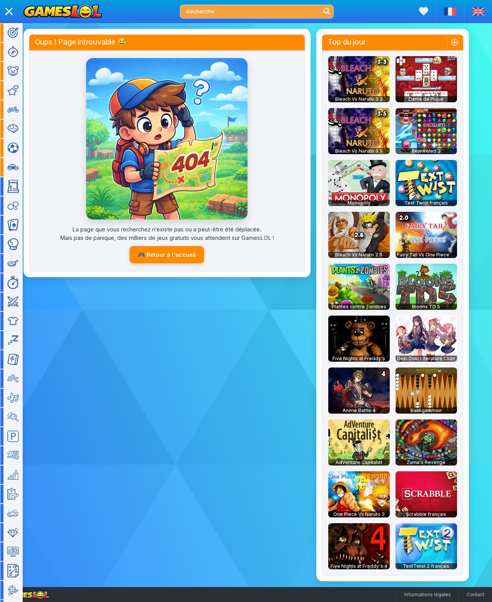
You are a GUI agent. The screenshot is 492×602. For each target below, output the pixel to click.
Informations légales (427, 594)
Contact (475, 594)
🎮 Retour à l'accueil (178, 254)
